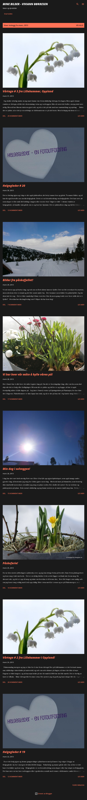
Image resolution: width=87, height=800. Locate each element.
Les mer (81, 116)
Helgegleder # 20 (14, 186)
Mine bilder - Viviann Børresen (25, 4)
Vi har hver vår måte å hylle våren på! (28, 374)
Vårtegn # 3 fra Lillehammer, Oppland (28, 91)
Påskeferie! (10, 563)
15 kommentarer (15, 493)
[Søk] (77, 4)
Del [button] (4, 116)
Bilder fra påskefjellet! (18, 280)
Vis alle (79, 25)
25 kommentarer (15, 116)
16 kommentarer (15, 588)
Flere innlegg (78, 785)
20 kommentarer (15, 682)
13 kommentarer (15, 210)
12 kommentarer (15, 776)
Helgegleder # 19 (14, 752)
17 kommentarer (15, 399)
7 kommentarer (14, 305)
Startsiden (8, 14)
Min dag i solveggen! (16, 469)
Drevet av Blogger (43, 794)
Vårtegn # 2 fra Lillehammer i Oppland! (29, 657)
